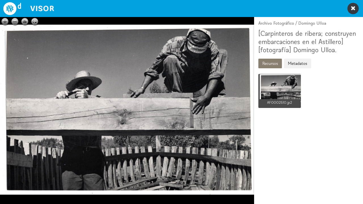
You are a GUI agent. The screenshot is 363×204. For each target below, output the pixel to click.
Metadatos (297, 63)
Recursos (270, 63)
